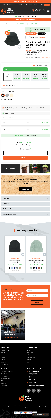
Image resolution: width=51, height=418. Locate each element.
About (3, 352)
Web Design (25, 408)
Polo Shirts (4, 385)
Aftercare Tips (31, 357)
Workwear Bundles (6, 371)
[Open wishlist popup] (40, 10)
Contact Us (25, 189)
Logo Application (6, 350)
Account (29, 362)
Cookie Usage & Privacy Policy (41, 406)
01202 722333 (33, 382)
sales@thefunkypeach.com (37, 385)
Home (3, 24)
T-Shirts (3, 381)
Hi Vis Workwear (5, 378)
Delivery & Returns (32, 355)
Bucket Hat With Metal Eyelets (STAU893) (25, 24)
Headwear (9, 24)
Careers (3, 362)
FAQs (28, 350)
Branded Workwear (7, 374)
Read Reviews (45, 57)
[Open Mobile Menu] (48, 10)
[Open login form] (36, 10)
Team (2, 355)
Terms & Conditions (24, 406)
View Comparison (42, 37)
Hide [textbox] (46, 4)
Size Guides (30, 352)
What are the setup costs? (13, 85)
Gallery (3, 359)
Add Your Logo (25, 158)
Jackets (3, 383)
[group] (25, 16)
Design (3, 357)
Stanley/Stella (29, 50)
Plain (6, 69)
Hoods (3, 388)
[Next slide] (49, 16)
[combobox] (47, 5)
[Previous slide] (1, 16)
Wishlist (29, 359)
